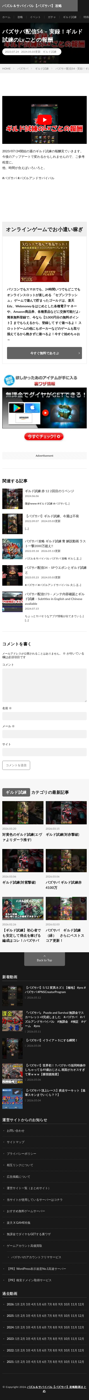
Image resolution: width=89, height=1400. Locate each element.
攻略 (20, 17)
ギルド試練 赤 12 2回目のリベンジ (49, 491)
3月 (28, 1304)
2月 (23, 1304)
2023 (10, 1338)
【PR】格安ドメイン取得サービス (29, 1280)
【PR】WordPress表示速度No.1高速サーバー (36, 1269)
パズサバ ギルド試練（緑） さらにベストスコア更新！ (65, 935)
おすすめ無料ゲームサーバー (26, 1211)
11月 (74, 1315)
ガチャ (52, 17)
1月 (17, 1304)
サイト (6, 744)
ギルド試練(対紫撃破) (19, 882)
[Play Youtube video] (44, 120)
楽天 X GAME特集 (19, 1222)
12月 (81, 1315)
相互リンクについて (20, 1165)
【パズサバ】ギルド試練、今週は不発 (52, 516)
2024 (10, 1327)
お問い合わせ (15, 1130)
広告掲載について (18, 1176)
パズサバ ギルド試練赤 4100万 (64, 885)
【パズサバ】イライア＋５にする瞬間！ (51, 1040)
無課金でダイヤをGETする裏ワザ (29, 1234)
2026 (10, 1304)
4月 (33, 1304)
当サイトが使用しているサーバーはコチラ (35, 1199)
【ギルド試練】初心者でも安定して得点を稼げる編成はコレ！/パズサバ (21, 935)
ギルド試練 (70, 17)
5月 (39, 1304)
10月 (67, 1315)
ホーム (6, 17)
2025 (10, 1315)
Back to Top (44, 960)
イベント (35, 17)
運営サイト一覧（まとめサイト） (29, 1188)
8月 (55, 1315)
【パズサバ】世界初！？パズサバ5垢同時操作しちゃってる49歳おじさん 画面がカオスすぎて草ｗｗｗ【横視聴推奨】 (55, 1070)
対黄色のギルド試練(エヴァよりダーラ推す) (22, 837)
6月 (44, 1315)
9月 (60, 1315)
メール (8, 726)
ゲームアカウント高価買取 (24, 1245)
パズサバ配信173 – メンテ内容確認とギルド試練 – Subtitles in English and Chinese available (54, 599)
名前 (7, 708)
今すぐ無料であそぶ (44, 353)
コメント (8, 664)
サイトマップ (15, 1142)
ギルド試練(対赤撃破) (62, 834)
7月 (50, 1315)
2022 (10, 1350)
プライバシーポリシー (21, 1153)
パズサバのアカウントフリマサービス (36, 1257)
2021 (10, 1362)
